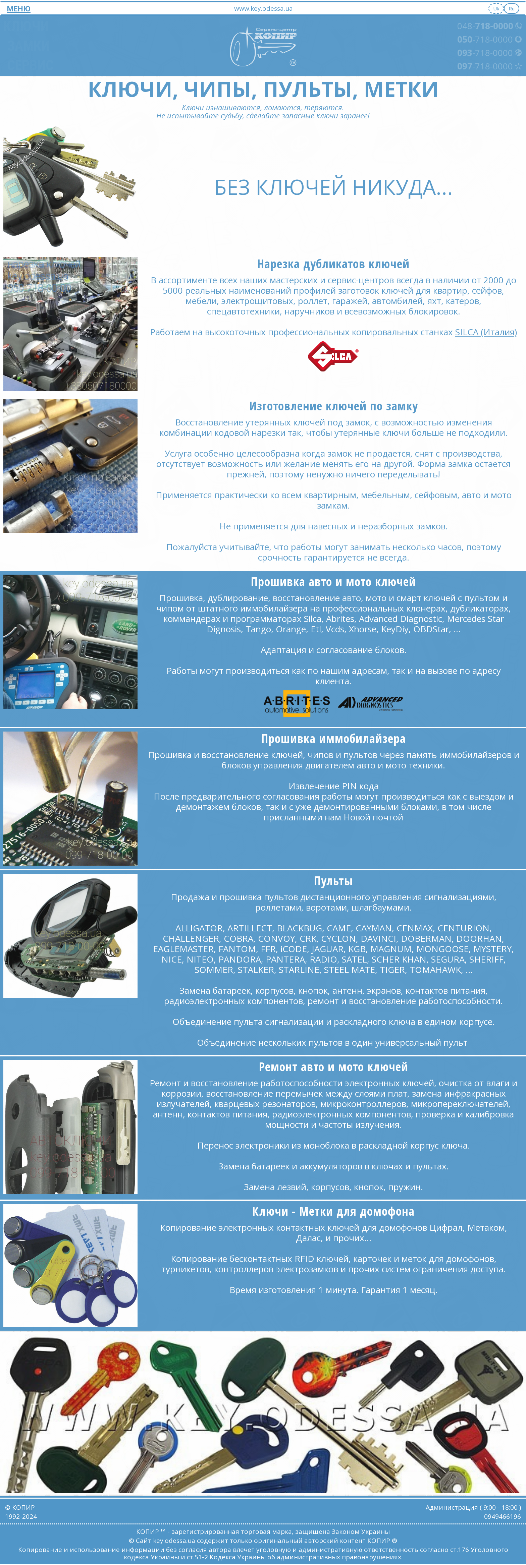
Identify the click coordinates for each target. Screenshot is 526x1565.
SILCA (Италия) (486, 332)
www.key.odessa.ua (263, 8)
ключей (394, 581)
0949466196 (502, 1516)
